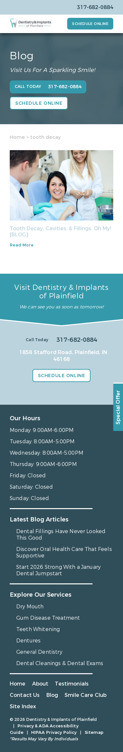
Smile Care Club (85, 695)
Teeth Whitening (38, 629)
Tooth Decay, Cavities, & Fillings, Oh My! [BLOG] (60, 231)
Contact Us (25, 695)
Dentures (28, 640)
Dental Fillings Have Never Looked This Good (60, 534)
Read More (21, 245)
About (40, 683)
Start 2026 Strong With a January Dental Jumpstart (58, 570)
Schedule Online (90, 23)
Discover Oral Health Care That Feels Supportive (64, 552)
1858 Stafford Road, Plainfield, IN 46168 (63, 356)
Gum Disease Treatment (48, 618)
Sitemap (94, 732)
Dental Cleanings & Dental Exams (59, 663)
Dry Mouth (29, 606)
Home (17, 137)
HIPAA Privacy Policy (54, 732)
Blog (52, 695)
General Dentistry (39, 652)
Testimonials (72, 683)
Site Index (23, 706)
